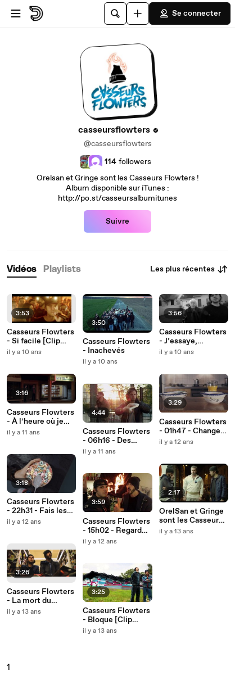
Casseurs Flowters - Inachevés (116, 346)
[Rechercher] (115, 13)
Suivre (117, 221)
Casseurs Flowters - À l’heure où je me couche (40, 417)
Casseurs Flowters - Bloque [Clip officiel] (116, 615)
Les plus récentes (189, 269)
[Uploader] (137, 13)
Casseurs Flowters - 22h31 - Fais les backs (40, 506)
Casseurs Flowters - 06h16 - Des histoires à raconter (116, 436)
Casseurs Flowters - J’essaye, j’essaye (193, 337)
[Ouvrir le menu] (16, 13)
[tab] (22, 269)
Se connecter (190, 13)
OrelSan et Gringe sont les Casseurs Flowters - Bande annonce (191, 516)
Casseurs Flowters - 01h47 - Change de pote (193, 427)
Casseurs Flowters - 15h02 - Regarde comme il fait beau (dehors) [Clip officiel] (116, 526)
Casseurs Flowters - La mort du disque (40, 596)
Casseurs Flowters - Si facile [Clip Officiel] (40, 337)
